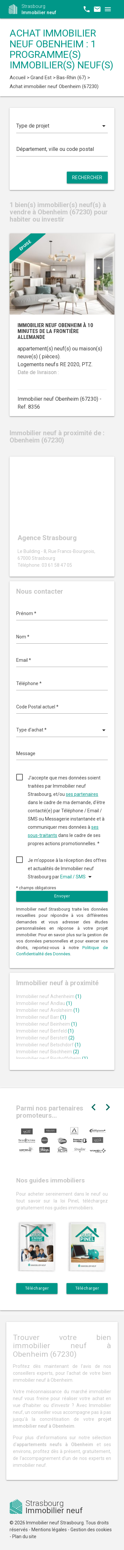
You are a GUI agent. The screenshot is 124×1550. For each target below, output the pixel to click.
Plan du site (24, 1536)
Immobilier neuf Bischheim (47, 1051)
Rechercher (87, 177)
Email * (23, 660)
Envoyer (62, 896)
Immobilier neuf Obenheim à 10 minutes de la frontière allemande (55, 331)
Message (25, 753)
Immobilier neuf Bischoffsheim (52, 1058)
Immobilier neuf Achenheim (48, 996)
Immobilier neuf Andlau (44, 1003)
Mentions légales (49, 1529)
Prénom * (26, 613)
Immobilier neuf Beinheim (46, 1024)
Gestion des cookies (91, 1529)
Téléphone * (29, 683)
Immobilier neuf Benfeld (45, 1031)
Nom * (22, 636)
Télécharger (37, 1288)
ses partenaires (82, 794)
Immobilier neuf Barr (41, 1017)
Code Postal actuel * (37, 706)
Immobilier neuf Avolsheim (47, 1010)
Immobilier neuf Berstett (45, 1037)
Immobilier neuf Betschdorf (48, 1044)
